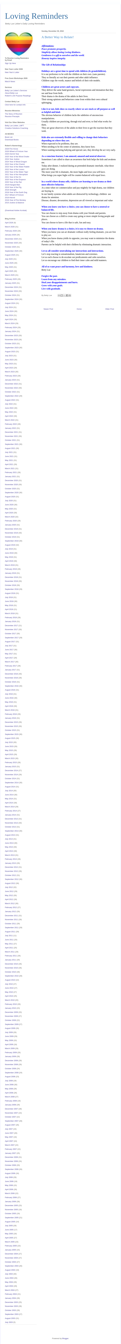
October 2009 (10, 1020)
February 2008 (11, 1101)
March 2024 (10, 323)
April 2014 (9, 803)
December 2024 (11, 287)
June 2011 (9, 940)
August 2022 (10, 400)
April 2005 (9, 1238)
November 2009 (11, 1016)
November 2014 (11, 774)
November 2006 (11, 1161)
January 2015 (10, 766)
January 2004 (10, 1298)
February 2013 (11, 859)
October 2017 (10, 633)
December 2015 (11, 722)
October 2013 (10, 827)
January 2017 (10, 670)
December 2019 (11, 529)
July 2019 (9, 549)
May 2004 (9, 1282)
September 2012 (11, 879)
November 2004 (11, 1258)
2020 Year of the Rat (13, 182)
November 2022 (11, 388)
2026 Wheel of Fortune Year (16, 151)
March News (10, 81)
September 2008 (11, 1073)
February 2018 (11, 617)
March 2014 (10, 807)
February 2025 (11, 279)
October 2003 (10, 1310)
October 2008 (10, 1068)
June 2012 (9, 891)
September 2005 (11, 1218)
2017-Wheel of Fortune (14, 195)
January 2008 (10, 1105)
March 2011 (10, 952)
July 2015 (9, 742)
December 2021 (11, 432)
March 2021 (10, 468)
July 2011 (9, 936)
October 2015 (10, 730)
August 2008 (10, 1077)
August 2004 (10, 1270)
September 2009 (11, 1024)
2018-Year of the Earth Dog (16, 192)
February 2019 (11, 569)
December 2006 (11, 1157)
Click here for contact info (15, 105)
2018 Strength (10, 190)
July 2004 (9, 1274)
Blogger (65, 1338)
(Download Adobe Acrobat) (16, 210)
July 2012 (9, 887)
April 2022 (9, 416)
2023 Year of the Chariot (15, 164)
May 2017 (9, 654)
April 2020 (9, 513)
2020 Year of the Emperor (15, 179)
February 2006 (11, 1197)
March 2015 (10, 758)
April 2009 (9, 1044)
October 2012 (10, 875)
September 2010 (11, 976)
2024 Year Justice (12, 159)
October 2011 (10, 924)
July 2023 (9, 356)
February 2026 (11, 231)
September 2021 (11, 444)
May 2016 (9, 702)
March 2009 (10, 1048)
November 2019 (11, 533)
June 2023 (9, 360)
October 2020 (10, 489)
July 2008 (9, 1081)
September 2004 (11, 1266)
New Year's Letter (12, 72)
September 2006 (11, 1169)
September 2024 (11, 299)
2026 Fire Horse (11, 149)
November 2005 (11, 1209)
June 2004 (9, 1278)
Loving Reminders (36, 16)
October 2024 (10, 295)
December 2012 (11, 867)
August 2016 (10, 690)
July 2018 (9, 597)
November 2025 (11, 243)
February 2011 (11, 956)
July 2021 (9, 452)
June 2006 (9, 1181)
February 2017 (11, 666)
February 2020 (11, 521)
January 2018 (10, 621)
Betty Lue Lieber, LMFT (14, 126)
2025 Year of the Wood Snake (17, 157)
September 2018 (11, 589)
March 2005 (10, 1242)
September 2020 (11, 492)
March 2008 (10, 1097)
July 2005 (9, 1226)
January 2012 (10, 911)
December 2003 (11, 1302)
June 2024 (9, 311)
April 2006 (9, 1189)
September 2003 (11, 1314)
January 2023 (10, 380)
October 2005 (10, 1213)
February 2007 (11, 1149)
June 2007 (9, 1133)
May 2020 (9, 509)
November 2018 (11, 581)
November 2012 (11, 871)
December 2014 (11, 770)
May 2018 (9, 605)
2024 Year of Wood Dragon (16, 162)
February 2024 (11, 327)
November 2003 (11, 1306)
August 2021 (10, 448)
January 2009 (10, 1056)
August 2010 (10, 980)
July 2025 (9, 259)
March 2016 (10, 710)
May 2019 (9, 557)
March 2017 (10, 662)
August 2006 (10, 1173)
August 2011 (10, 932)
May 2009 (9, 1040)
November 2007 (11, 1113)
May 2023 (9, 364)
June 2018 (9, 601)
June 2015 (9, 746)
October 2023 (10, 343)
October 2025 (10, 247)
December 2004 (11, 1254)
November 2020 (11, 484)
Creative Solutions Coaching (16, 128)
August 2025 (10, 255)
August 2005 (10, 1222)
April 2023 (9, 368)
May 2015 (9, 750)
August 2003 (10, 1318)
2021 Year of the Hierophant (16, 174)
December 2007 (11, 1109)
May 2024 (9, 315)
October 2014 (10, 778)
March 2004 (10, 1290)
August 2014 (10, 787)
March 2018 (10, 613)
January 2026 (10, 235)
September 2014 (11, 783)
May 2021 (9, 460)
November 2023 (11, 340)
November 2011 (11, 919)
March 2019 (10, 565)
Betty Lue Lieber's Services (16, 90)
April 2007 (9, 1141)
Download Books (12, 140)
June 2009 (9, 1036)
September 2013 (11, 831)
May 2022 (9, 412)
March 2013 (10, 855)
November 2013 (11, 823)
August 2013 (10, 835)
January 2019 (10, 573)
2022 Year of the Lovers (14, 169)
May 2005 (9, 1234)
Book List (8, 137)
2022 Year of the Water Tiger (16, 172)
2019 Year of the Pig (13, 187)
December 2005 (11, 1205)
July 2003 (9, 1322)
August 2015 (10, 738)
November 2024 (11, 291)
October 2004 (10, 1262)
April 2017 (9, 658)
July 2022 (9, 404)
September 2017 (11, 638)
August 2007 (10, 1125)
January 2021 (10, 476)
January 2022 (10, 428)
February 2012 (11, 907)
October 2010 (10, 972)
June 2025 (9, 263)
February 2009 (11, 1052)
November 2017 (11, 629)
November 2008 (11, 1064)
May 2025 (9, 267)
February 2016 (11, 714)
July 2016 (9, 694)
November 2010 (11, 968)
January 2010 (10, 1008)
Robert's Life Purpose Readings (18, 96)
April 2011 (9, 948)
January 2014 (10, 815)
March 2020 (10, 517)
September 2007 (11, 1121)
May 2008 (9, 1089)
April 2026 (9, 223)
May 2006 (9, 1185)
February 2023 (11, 376)
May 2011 (9, 944)
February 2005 (11, 1246)
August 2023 (10, 351)
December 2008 (11, 1060)
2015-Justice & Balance (14, 203)
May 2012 (9, 895)
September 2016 (11, 686)
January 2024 (10, 331)
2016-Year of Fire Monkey (15, 200)
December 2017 (11, 625)
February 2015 (11, 762)
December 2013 (11, 819)
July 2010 (9, 984)
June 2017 (9, 650)
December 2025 (11, 239)
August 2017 (10, 642)
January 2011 (10, 960)
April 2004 (9, 1286)
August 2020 (10, 497)
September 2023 (11, 348)
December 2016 (11, 674)
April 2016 (9, 706)
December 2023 (11, 335)
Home (79, 309)
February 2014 (11, 811)
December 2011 (11, 916)
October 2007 (10, 1117)
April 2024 (9, 319)
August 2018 (10, 593)
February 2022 (11, 424)
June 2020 (9, 505)
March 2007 (10, 1145)
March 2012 (10, 903)
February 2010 (11, 1004)
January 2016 (10, 718)
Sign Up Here (10, 63)
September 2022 (11, 396)
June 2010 (9, 988)
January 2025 (10, 283)
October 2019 (10, 537)
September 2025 (11, 251)
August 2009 (10, 1028)
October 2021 (10, 440)
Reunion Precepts (12, 116)
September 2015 (11, 734)
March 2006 (10, 1193)
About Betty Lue (11, 93)
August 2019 (10, 545)
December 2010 (11, 964)
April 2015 (9, 754)
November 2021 (11, 436)
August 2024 (10, 303)
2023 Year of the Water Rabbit (17, 167)
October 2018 (10, 585)
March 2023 (10, 372)
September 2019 (11, 541)
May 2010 (9, 992)
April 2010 (9, 996)
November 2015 (11, 726)
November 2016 (11, 678)
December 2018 (11, 577)
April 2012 (9, 899)
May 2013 (9, 847)
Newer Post (48, 309)
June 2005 (9, 1230)
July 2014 (9, 791)
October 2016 (10, 682)
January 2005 (10, 1250)
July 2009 (9, 1032)
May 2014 (9, 799)
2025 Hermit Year (12, 154)
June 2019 (9, 553)
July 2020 (9, 501)
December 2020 (11, 480)
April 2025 (9, 271)
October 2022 (10, 392)
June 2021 (9, 456)
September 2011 (11, 927)
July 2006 (9, 1177)
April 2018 (9, 609)
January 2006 (10, 1201)
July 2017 (9, 646)
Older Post (109, 309)
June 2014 (9, 795)
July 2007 (9, 1129)
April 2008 (9, 1093)
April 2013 (9, 851)
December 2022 (11, 384)
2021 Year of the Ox (13, 177)
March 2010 (10, 1000)
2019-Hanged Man (12, 185)
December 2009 (11, 1012)
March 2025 (10, 275)
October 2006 (10, 1165)
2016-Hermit (10, 198)
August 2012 (10, 883)
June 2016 (9, 698)
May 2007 (9, 1137)
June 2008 (9, 1085)
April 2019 (9, 561)
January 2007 (10, 1153)
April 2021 (9, 464)
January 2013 (10, 863)
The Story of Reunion (13, 114)
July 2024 (9, 307)
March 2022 (10, 420)
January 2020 (10, 525)
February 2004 (11, 1294)
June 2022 (9, 408)
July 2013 (9, 839)
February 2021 (11, 472)
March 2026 (10, 227)
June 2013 (9, 843)
